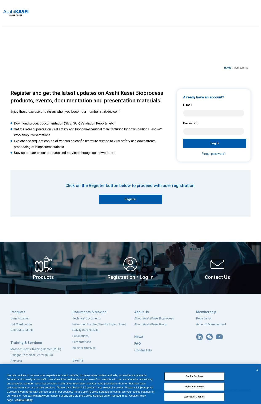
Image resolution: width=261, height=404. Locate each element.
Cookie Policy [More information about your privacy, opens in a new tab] (24, 400)
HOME (227, 67)
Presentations (81, 342)
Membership (206, 312)
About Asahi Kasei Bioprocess (154, 318)
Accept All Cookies (194, 397)
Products (18, 312)
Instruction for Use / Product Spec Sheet (99, 324)
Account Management (211, 324)
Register (131, 199)
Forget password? (214, 153)
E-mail (187, 105)
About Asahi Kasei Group (150, 324)
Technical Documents (86, 318)
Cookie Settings (194, 377)
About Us (141, 312)
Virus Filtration (20, 318)
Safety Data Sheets (85, 330)
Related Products (22, 330)
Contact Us (143, 350)
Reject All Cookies (194, 387)
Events (77, 360)
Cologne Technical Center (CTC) (32, 355)
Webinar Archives (84, 348)
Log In (214, 143)
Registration (204, 318)
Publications (80, 336)
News (138, 337)
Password (190, 123)
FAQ (137, 344)
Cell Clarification (21, 324)
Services (16, 361)
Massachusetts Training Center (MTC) (36, 349)
